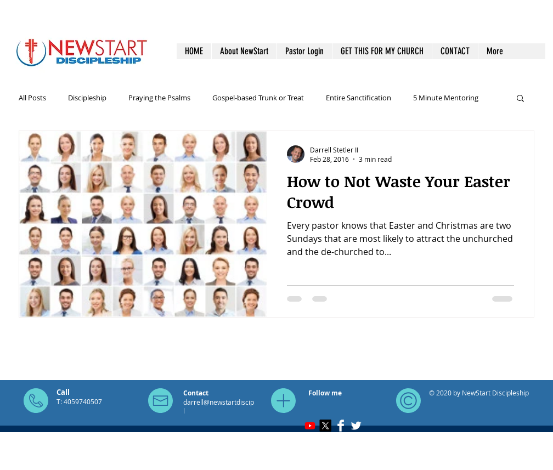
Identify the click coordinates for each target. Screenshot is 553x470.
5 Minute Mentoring (445, 98)
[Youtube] (310, 426)
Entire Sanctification (358, 98)
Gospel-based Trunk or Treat (258, 98)
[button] (520, 99)
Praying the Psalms (159, 98)
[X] (325, 426)
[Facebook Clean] (341, 426)
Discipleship (87, 98)
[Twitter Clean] (356, 426)
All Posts (32, 98)
